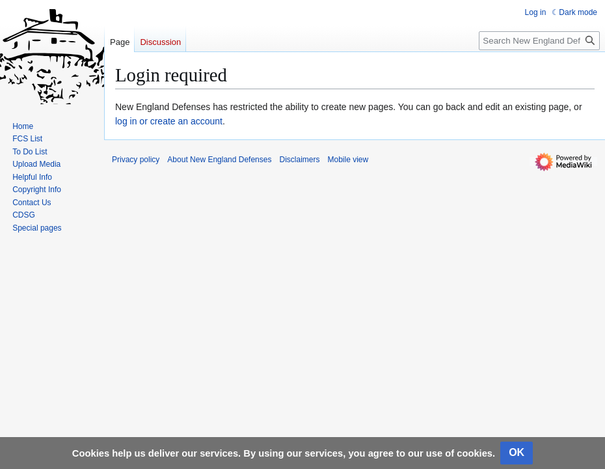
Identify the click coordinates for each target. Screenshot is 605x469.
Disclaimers (299, 159)
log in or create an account (168, 121)
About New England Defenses (219, 159)
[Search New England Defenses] (539, 40)
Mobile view (347, 159)
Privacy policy (135, 159)
